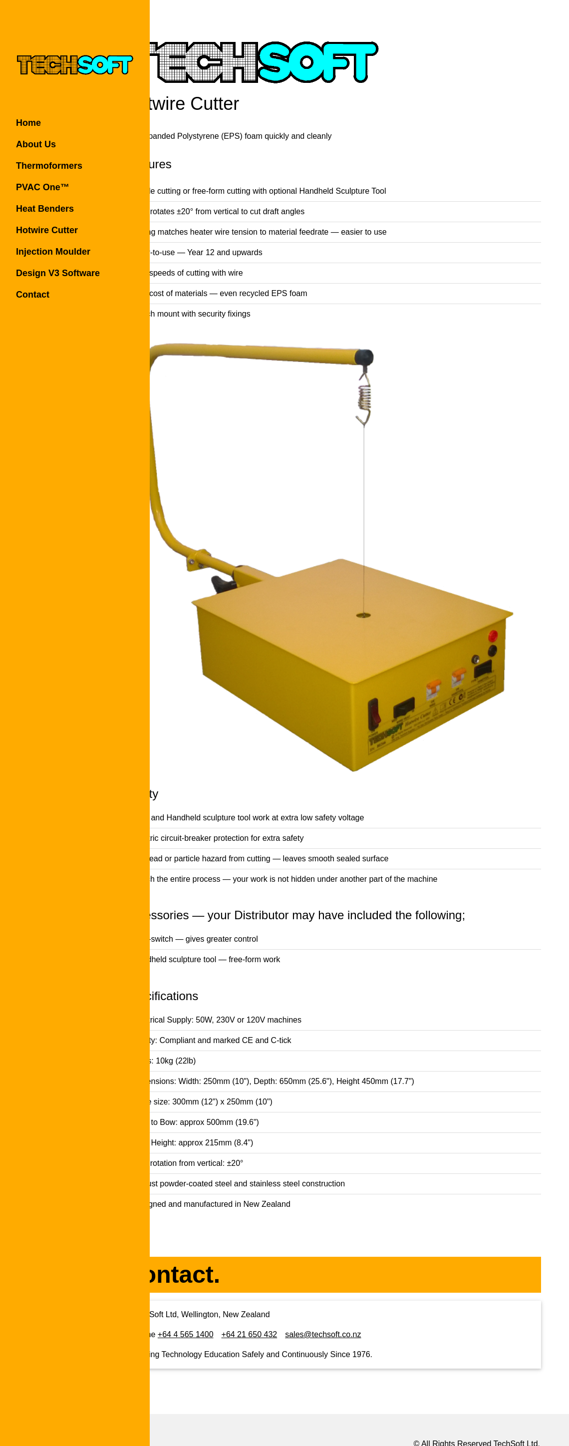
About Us (36, 144)
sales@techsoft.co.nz (376, 1294)
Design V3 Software (58, 273)
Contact (32, 295)
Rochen (490, 1416)
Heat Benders (45, 209)
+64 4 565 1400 (239, 1294)
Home (28, 123)
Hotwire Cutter (47, 230)
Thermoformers (49, 166)
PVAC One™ (42, 187)
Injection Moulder (53, 252)
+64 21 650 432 (302, 1294)
